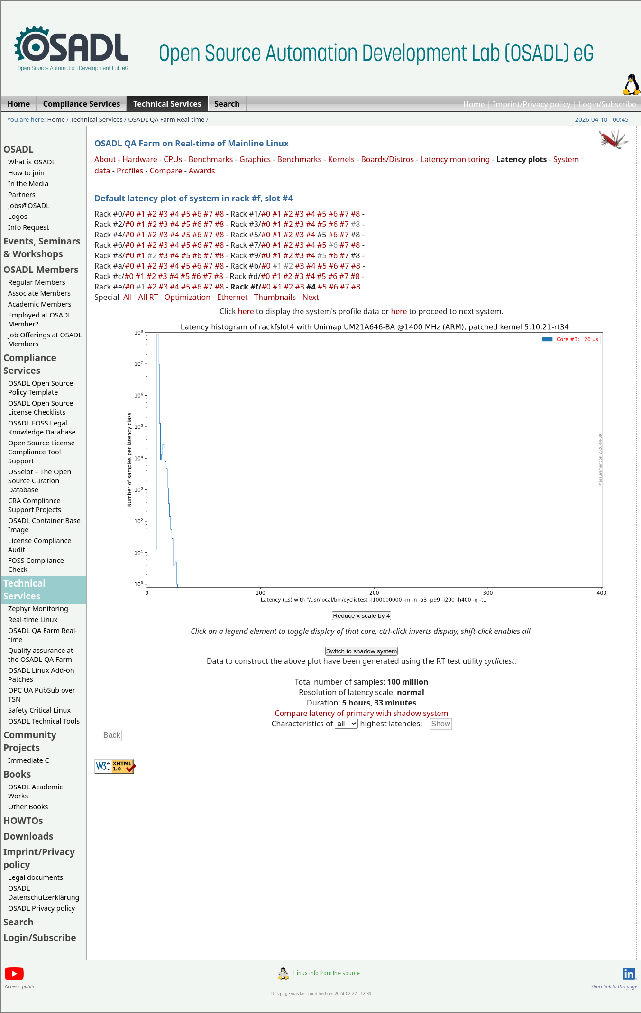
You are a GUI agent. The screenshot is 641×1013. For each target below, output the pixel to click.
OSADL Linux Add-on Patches (41, 675)
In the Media (28, 183)
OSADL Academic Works (35, 791)
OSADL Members (41, 269)
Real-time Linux (32, 619)
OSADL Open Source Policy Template (40, 388)
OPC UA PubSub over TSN (41, 695)
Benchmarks (211, 159)
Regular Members (36, 282)
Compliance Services (29, 364)
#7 (209, 213)
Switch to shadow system (361, 651)
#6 (198, 213)
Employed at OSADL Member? (40, 319)
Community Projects (29, 741)
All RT (148, 297)
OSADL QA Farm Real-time (166, 119)
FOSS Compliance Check (36, 565)
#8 (220, 213)
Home (474, 104)
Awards (202, 170)
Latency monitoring (455, 159)
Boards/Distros (387, 159)
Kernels (341, 159)
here (246, 311)
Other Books (28, 806)
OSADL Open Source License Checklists (40, 407)
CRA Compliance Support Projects (34, 505)
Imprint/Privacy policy (532, 104)
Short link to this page (614, 986)
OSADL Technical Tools (44, 720)
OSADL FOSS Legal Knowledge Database (42, 427)
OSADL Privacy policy (41, 908)
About (105, 159)
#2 (153, 213)
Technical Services (97, 119)
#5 (186, 213)
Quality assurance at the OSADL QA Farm (40, 655)
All (127, 297)
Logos (17, 216)
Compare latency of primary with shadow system (362, 713)
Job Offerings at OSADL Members (45, 339)
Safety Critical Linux (39, 710)
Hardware (139, 159)
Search (18, 921)
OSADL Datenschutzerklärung (43, 893)
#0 (131, 213)
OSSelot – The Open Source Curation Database (39, 480)
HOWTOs (23, 820)
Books (17, 774)
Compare (166, 170)
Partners (22, 194)
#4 (175, 213)
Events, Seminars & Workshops (42, 247)
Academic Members (39, 303)
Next (310, 297)
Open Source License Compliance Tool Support (41, 451)
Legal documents (35, 877)
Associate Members (39, 293)
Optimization (188, 297)
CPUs (173, 159)
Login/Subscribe (607, 104)
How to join (26, 172)
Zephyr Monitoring (38, 608)
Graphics (255, 159)
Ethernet (232, 297)
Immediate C (28, 760)
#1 (141, 213)
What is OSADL (31, 161)
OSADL (18, 149)
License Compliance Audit (39, 545)
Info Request (28, 227)
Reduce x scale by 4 (361, 615)
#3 (164, 213)
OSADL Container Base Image (44, 525)
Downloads (28, 836)
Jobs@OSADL (29, 205)
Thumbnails (275, 297)
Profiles (130, 170)
